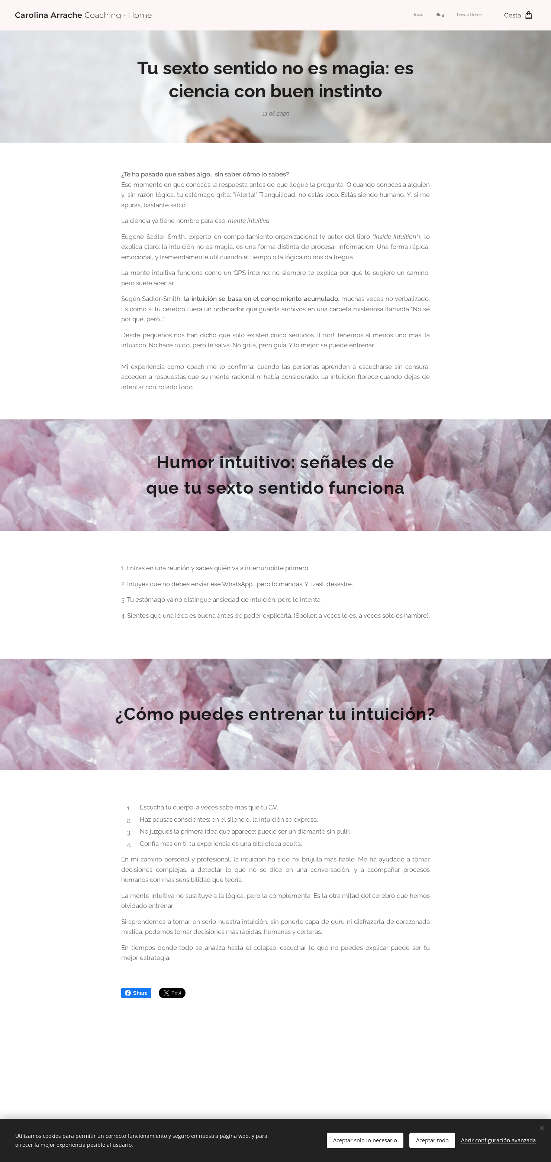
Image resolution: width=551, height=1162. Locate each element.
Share (136, 993)
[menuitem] (460, 15)
